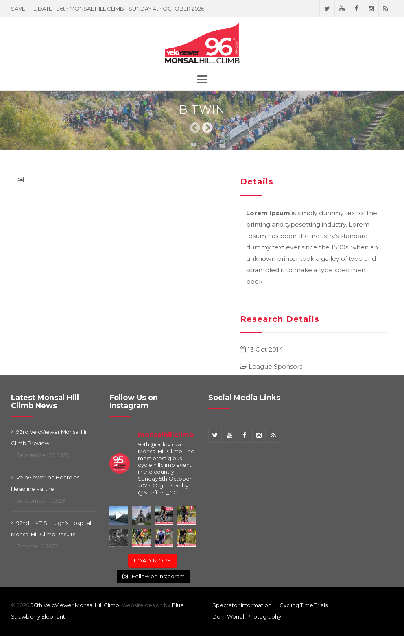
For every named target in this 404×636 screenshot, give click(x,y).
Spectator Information (241, 605)
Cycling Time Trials (304, 605)
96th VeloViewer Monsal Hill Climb (75, 605)
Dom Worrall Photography (246, 616)
